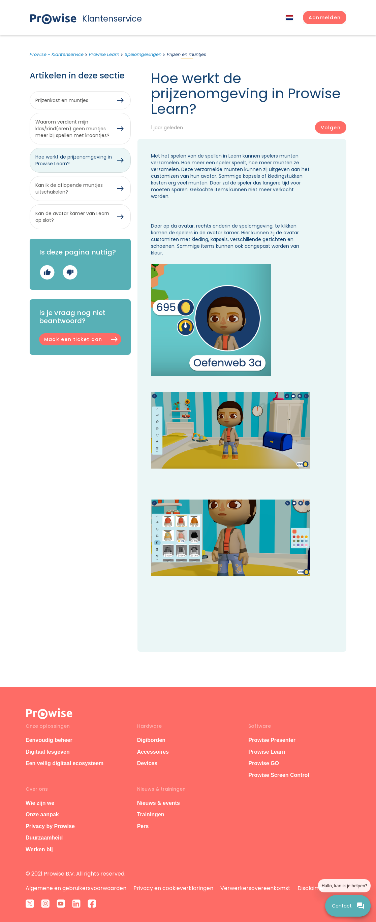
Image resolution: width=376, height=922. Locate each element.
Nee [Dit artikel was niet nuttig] (70, 272)
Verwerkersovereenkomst (255, 888)
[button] (324, 17)
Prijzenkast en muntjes (61, 100)
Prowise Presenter (271, 740)
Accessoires (153, 752)
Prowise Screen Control (278, 775)
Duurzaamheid (44, 838)
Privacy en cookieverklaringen (173, 888)
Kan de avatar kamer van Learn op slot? (72, 217)
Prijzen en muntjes (186, 54)
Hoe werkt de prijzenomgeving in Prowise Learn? (73, 160)
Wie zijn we (40, 803)
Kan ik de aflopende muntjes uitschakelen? (69, 188)
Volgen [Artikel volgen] (331, 127)
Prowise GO (263, 763)
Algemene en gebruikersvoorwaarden (76, 888)
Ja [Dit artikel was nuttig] (47, 272)
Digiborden (151, 740)
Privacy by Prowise (50, 826)
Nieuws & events (158, 803)
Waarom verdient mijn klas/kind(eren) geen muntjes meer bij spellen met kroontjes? (72, 128)
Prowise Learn (104, 54)
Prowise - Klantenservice (57, 54)
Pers (143, 826)
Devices (147, 763)
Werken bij (39, 849)
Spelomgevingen (143, 54)
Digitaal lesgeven (48, 752)
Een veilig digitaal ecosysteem (64, 763)
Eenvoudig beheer (49, 740)
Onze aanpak (42, 814)
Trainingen (150, 814)
